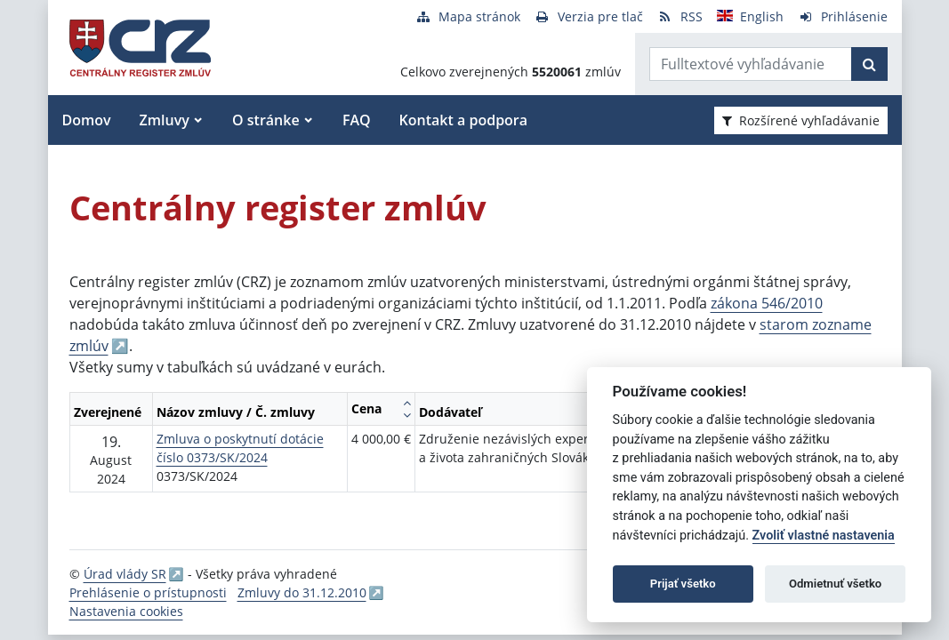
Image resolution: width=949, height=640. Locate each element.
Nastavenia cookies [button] (126, 611)
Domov (86, 120)
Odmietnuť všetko (835, 583)
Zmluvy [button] (164, 120)
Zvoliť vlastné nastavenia (823, 535)
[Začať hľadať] (869, 64)
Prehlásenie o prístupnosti (148, 592)
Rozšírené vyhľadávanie (801, 120)
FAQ (356, 120)
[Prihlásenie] (843, 16)
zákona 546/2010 (767, 303)
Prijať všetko (683, 583)
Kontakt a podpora (463, 120)
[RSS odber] (680, 16)
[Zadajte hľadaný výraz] (750, 64)
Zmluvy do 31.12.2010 (301, 592)
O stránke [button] (266, 120)
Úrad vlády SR (125, 573)
